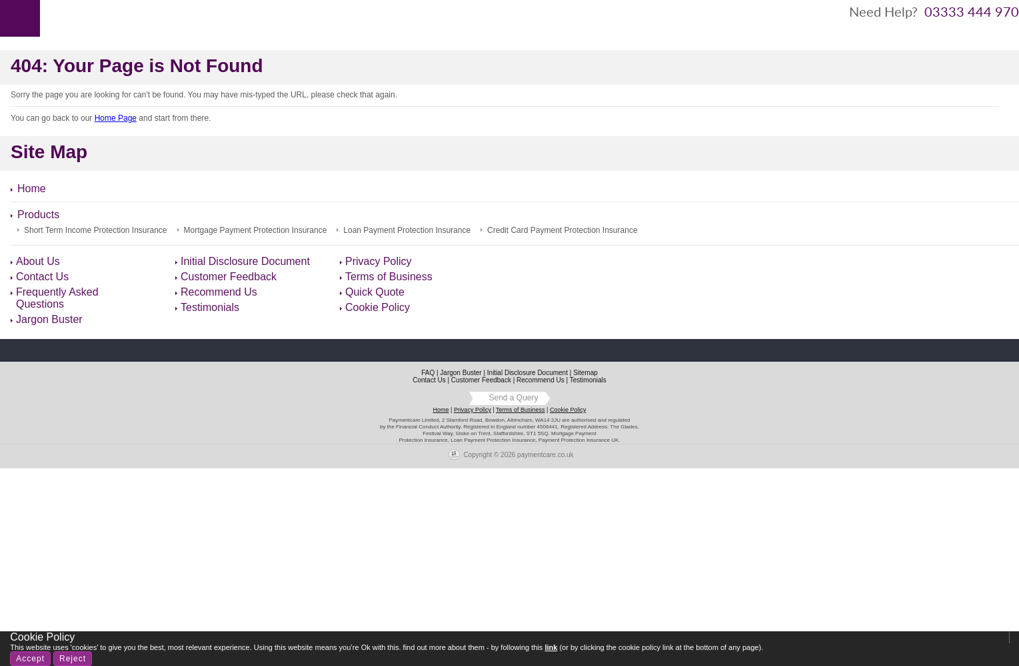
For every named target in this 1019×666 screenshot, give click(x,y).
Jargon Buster (49, 319)
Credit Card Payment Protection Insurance (562, 230)
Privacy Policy (378, 261)
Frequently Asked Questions (57, 298)
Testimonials (210, 307)
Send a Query (513, 397)
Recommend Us (219, 292)
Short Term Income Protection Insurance (95, 230)
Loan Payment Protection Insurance (407, 230)
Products (172, 17)
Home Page (116, 118)
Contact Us (239, 17)
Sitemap (585, 372)
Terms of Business (389, 276)
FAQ (428, 372)
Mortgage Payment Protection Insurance (255, 230)
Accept (30, 658)
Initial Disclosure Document (245, 261)
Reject (72, 658)
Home (61, 17)
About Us (112, 17)
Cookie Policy (377, 307)
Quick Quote (375, 292)
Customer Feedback (229, 276)
